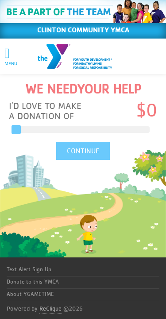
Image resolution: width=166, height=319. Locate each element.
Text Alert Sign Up (29, 269)
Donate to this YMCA (33, 282)
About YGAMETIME (30, 294)
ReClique (50, 309)
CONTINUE (83, 151)
